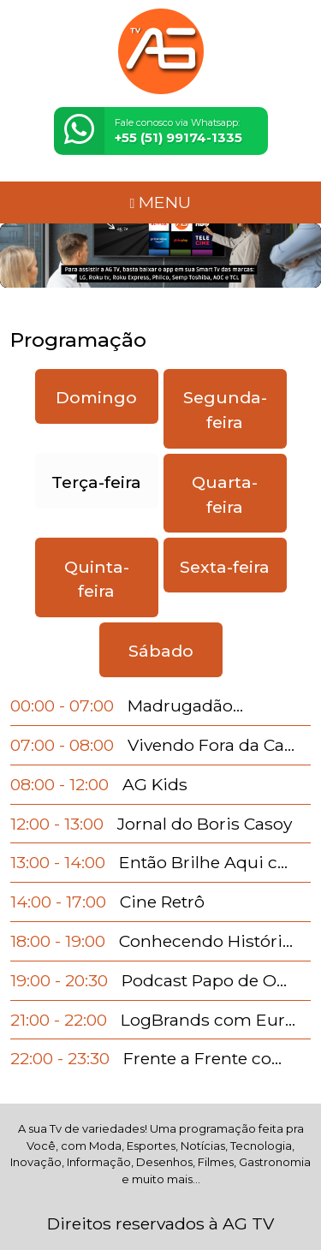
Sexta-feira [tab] (225, 567)
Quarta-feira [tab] (225, 494)
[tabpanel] (160, 882)
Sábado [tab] (160, 650)
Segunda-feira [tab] (225, 409)
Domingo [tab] (96, 397)
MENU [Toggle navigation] (161, 202)
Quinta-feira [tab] (96, 579)
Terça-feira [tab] (96, 482)
